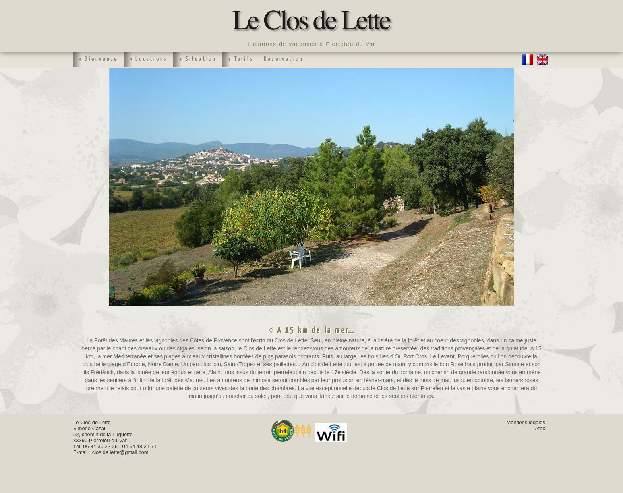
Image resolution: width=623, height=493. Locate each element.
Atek (540, 428)
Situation (201, 59)
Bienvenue (101, 59)
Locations (151, 59)
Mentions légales (525, 422)
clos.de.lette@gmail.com (120, 452)
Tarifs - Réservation (268, 59)
